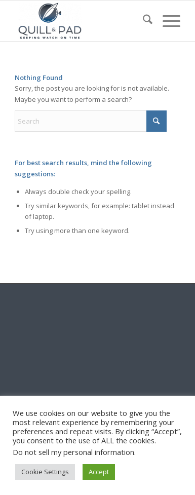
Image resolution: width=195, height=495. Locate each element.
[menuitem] (142, 21)
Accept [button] (99, 471)
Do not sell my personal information (73, 452)
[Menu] (166, 21)
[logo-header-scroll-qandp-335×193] (81, 21)
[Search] (142, 21)
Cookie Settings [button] (45, 471)
